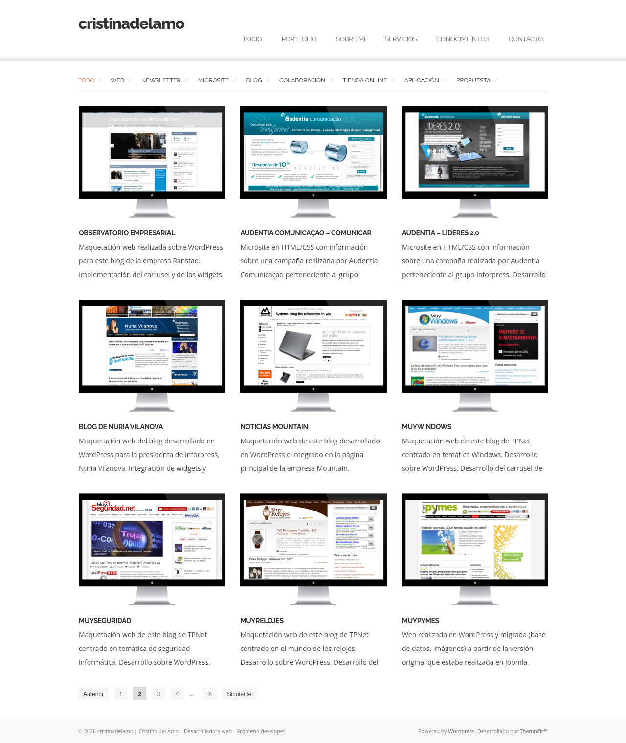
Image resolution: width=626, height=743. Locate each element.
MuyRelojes (261, 621)
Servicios (401, 39)
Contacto (526, 39)
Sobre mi (350, 39)
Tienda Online (365, 80)
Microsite (213, 80)
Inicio (253, 39)
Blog (254, 80)
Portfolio (299, 39)
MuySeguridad (105, 621)
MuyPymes (420, 621)
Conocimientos (462, 39)
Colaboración (302, 80)
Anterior (93, 694)
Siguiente (239, 694)
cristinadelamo (131, 23)
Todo (86, 80)
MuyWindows (426, 427)
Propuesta (473, 80)
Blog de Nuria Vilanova (121, 427)
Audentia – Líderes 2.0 (440, 233)
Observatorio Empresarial (127, 233)
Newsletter (160, 80)
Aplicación (421, 80)
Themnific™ (534, 731)
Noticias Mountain (274, 427)
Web (117, 80)
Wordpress (461, 731)
